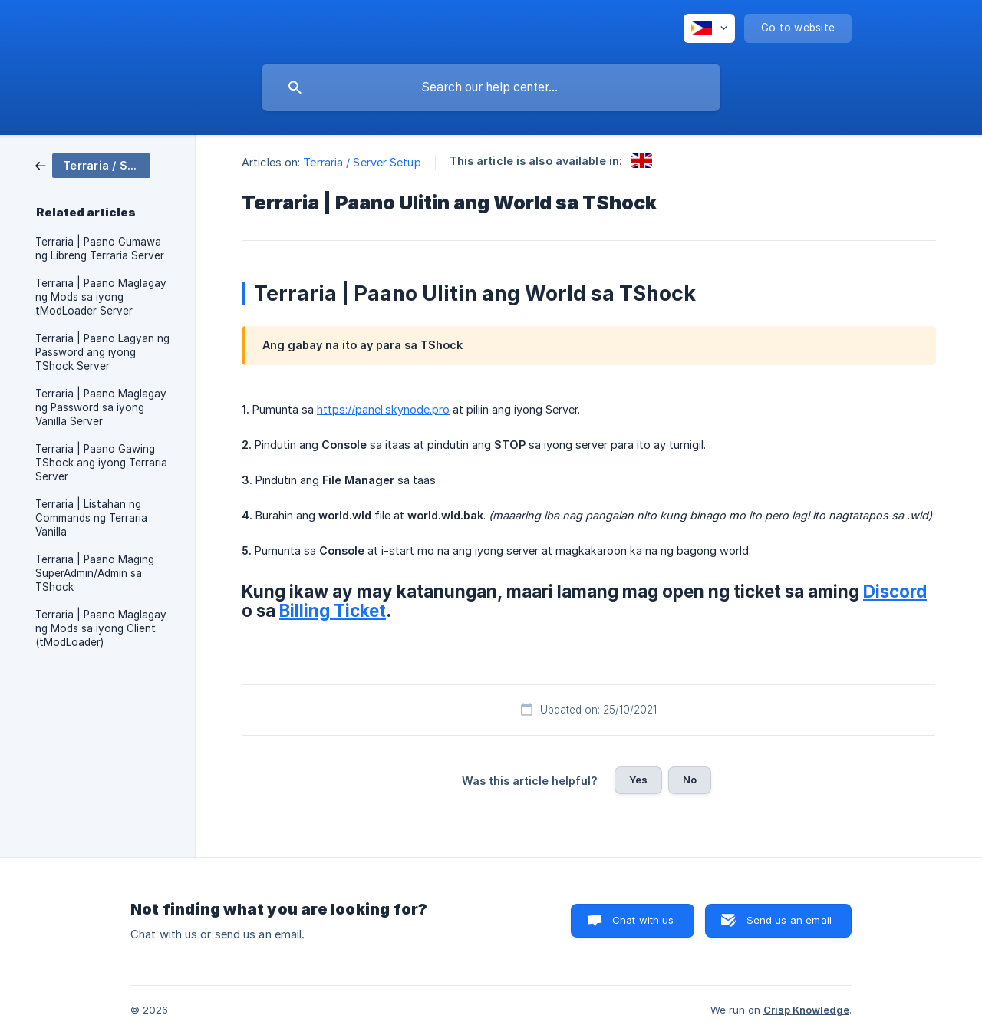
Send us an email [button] (789, 920)
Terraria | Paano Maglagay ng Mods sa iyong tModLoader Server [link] (100, 297)
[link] (92, 164)
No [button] (690, 779)
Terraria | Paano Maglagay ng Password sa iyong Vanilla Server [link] (100, 407)
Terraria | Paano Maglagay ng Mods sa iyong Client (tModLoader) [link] (100, 628)
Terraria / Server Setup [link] (361, 162)
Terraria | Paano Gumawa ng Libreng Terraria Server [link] (99, 249)
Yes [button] (638, 779)
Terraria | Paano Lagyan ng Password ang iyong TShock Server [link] (102, 352)
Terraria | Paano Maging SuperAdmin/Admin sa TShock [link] (94, 573)
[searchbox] (491, 87)
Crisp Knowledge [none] (806, 1010)
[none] (709, 28)
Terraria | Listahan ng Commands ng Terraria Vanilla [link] (91, 518)
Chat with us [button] (643, 920)
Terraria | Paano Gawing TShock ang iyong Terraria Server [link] (101, 463)
